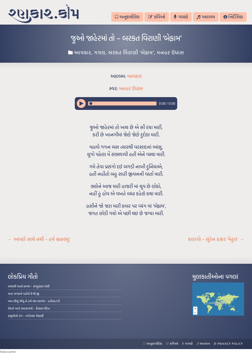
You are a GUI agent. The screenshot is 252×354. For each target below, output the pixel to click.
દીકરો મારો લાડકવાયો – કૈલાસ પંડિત (29, 308)
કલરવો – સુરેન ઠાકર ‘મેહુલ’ (216, 239)
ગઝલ (99, 52)
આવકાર (82, 52)
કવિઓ (156, 17)
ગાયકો (181, 17)
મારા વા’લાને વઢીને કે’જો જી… (25, 293)
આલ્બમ (206, 17)
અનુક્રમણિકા (127, 17)
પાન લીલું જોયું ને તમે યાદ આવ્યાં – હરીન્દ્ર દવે (34, 301)
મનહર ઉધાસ (170, 52)
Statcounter (8, 351)
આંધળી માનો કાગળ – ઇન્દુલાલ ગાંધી (28, 286)
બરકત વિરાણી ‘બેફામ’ (131, 52)
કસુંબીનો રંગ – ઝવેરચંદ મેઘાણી (26, 315)
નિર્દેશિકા (233, 17)
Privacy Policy (228, 343)
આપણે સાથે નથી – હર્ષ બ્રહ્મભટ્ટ (39, 239)
